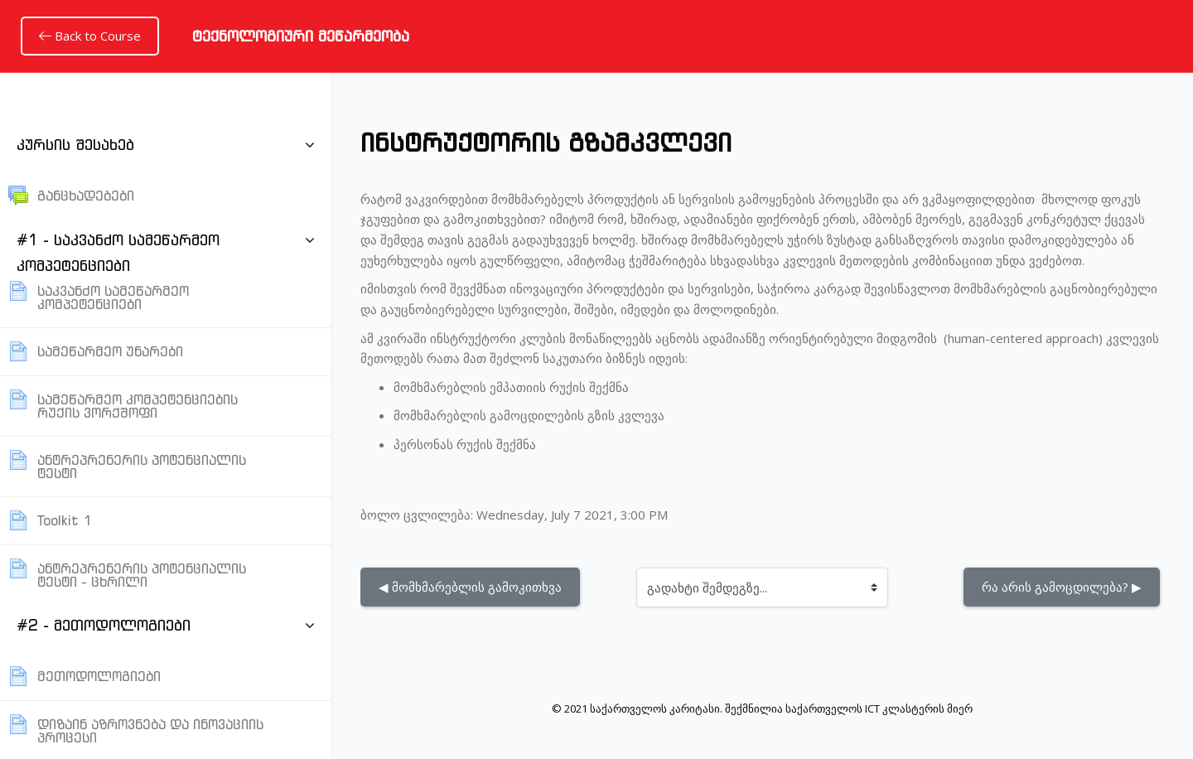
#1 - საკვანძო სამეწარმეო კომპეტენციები (118, 252)
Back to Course (90, 35)
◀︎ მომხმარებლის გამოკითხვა (470, 586)
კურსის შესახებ (75, 144)
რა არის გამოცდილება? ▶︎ (1062, 586)
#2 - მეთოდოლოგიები (104, 625)
